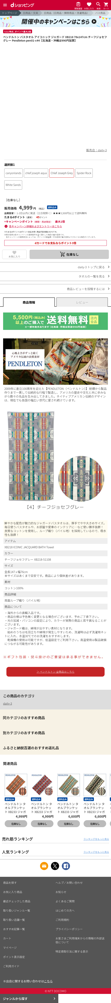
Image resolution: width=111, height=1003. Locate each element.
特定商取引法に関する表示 (72, 951)
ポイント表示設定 (14, 957)
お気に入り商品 (12, 892)
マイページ (10, 947)
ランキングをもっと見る (96, 838)
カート (7, 938)
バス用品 (100, 13)
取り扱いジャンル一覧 (16, 910)
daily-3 (7, 703)
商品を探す (10, 883)
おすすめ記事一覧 (14, 929)
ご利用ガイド (11, 966)
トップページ (9, 13)
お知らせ (61, 892)
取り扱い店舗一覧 (14, 920)
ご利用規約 (62, 920)
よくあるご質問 (65, 901)
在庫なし (16, 824)
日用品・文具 (30, 13)
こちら (48, 981)
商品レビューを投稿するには (86, 288)
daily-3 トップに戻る (91, 267)
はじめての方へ (65, 910)
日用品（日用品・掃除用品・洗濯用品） (66, 13)
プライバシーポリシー (69, 929)
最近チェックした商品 (16, 901)
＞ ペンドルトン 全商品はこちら (55, 671)
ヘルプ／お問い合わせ (69, 883)
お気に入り (14, 256)
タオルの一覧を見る (92, 276)
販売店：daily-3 (96, 150)
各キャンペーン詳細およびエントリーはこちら (35, 226)
